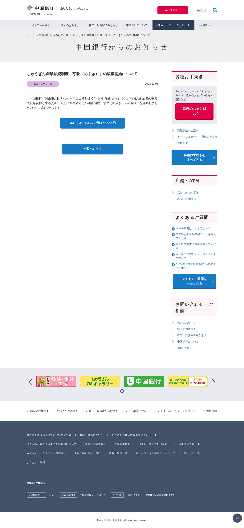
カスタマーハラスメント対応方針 (46, 453)
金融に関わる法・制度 (88, 453)
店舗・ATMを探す (188, 192)
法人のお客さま (70, 25)
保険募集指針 (122, 444)
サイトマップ (192, 453)
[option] (56, 382)
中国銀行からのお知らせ (53, 35)
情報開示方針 (186, 444)
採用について (185, 347)
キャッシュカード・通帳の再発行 (197, 136)
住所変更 (182, 143)
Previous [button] (30, 382)
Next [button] (213, 382)
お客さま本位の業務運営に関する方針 (49, 435)
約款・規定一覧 (118, 453)
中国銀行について (137, 25)
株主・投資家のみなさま (103, 25)
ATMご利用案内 (186, 198)
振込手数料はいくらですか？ (193, 228)
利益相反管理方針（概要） (154, 444)
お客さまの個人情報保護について (131, 435)
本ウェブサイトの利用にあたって (156, 453)
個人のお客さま (40, 25)
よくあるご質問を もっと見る (194, 281)
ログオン (172, 10)
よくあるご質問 (36, 462)
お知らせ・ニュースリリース (172, 25)
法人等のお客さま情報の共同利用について (52, 444)
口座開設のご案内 (188, 130)
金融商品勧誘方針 (95, 444)
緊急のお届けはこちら (194, 111)
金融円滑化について (92, 435)
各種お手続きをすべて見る (194, 157)
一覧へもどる (92, 148)
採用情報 (205, 25)
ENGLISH (201, 10)
